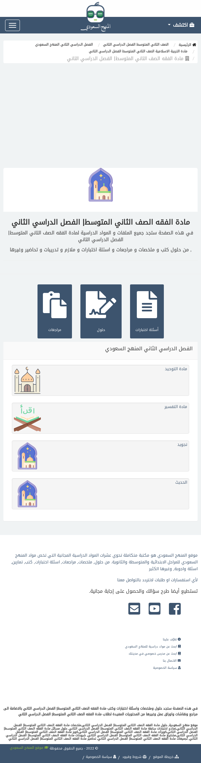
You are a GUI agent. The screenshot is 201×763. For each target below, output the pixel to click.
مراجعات (55, 310)
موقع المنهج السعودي (29, 747)
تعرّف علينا (172, 639)
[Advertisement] (100, 117)
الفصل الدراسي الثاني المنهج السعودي (64, 44)
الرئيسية (187, 45)
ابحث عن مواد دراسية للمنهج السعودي (153, 646)
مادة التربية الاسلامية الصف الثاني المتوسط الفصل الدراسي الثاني (138, 51)
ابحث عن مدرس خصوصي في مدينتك (155, 654)
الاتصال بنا (172, 661)
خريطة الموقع (165, 757)
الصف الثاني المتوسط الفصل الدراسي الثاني (136, 44)
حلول (101, 310)
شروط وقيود (134, 757)
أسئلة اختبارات (146, 310)
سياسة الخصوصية (167, 668)
